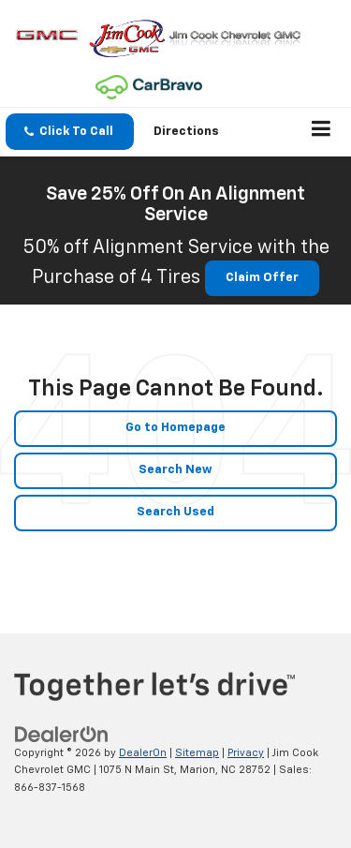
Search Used (175, 512)
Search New (175, 470)
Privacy (245, 753)
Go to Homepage (175, 428)
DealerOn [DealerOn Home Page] (143, 753)
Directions (186, 132)
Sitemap (197, 753)
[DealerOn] (62, 734)
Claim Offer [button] (262, 278)
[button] (70, 131)
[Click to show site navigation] (321, 132)
